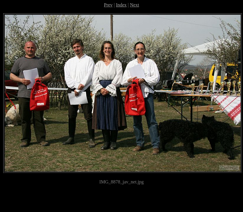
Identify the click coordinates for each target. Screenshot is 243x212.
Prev (108, 4)
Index (121, 4)
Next (134, 4)
